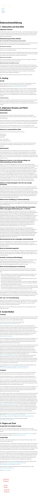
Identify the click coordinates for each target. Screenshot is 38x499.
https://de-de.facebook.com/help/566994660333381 (25, 416)
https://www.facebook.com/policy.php (21, 367)
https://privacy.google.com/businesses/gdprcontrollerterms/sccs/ (10, 464)
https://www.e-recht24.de (7, 470)
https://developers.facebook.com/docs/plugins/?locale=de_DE (10, 323)
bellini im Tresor (8, 480)
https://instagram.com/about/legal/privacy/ (7, 419)
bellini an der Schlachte (6, 480)
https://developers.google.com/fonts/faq (26, 433)
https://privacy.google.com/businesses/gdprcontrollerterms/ (14, 462)
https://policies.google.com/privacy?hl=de (18, 435)
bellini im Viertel (4, 480)
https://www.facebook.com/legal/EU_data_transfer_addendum (15, 366)
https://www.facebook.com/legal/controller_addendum (9, 355)
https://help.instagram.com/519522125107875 (7, 416)
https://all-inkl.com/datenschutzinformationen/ (19, 86)
